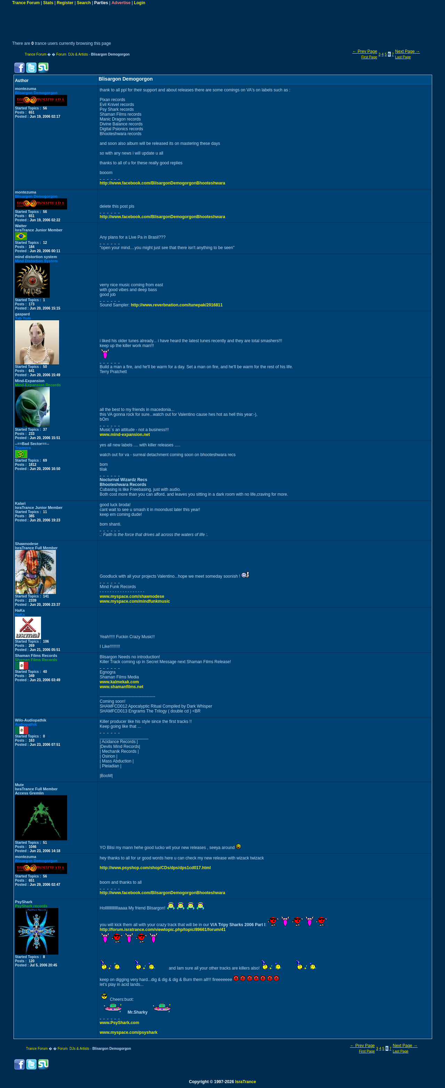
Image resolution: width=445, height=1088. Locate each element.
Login (139, 2)
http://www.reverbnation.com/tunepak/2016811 (176, 305)
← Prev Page (364, 51)
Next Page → (407, 51)
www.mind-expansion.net (125, 434)
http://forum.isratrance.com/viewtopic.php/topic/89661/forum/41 (163, 929)
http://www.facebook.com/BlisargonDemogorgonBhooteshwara (162, 183)
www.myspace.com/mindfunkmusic (135, 601)
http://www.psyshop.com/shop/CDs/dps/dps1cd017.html (155, 867)
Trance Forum (26, 2)
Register (65, 2)
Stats (48, 2)
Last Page (403, 57)
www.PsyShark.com (119, 1022)
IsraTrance (245, 1081)
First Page (369, 57)
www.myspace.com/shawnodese (132, 596)
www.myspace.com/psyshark (128, 1032)
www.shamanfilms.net (122, 686)
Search (84, 2)
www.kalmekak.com (119, 681)
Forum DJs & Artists (72, 54)
